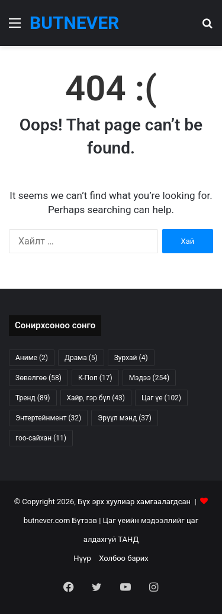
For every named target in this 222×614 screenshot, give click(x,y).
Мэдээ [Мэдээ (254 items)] (149, 378)
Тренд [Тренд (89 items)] (32, 398)
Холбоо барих (124, 558)
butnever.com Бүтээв (60, 520)
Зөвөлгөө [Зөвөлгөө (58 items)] (38, 378)
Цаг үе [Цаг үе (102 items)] (161, 398)
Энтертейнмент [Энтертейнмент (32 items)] (48, 418)
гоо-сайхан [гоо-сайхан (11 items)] (40, 438)
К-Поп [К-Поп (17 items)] (95, 378)
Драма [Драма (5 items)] (81, 358)
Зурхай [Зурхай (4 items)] (131, 358)
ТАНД (128, 539)
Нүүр (82, 558)
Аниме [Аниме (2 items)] (31, 358)
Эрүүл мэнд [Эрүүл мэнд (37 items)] (125, 418)
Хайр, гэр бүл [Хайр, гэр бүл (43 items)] (96, 398)
